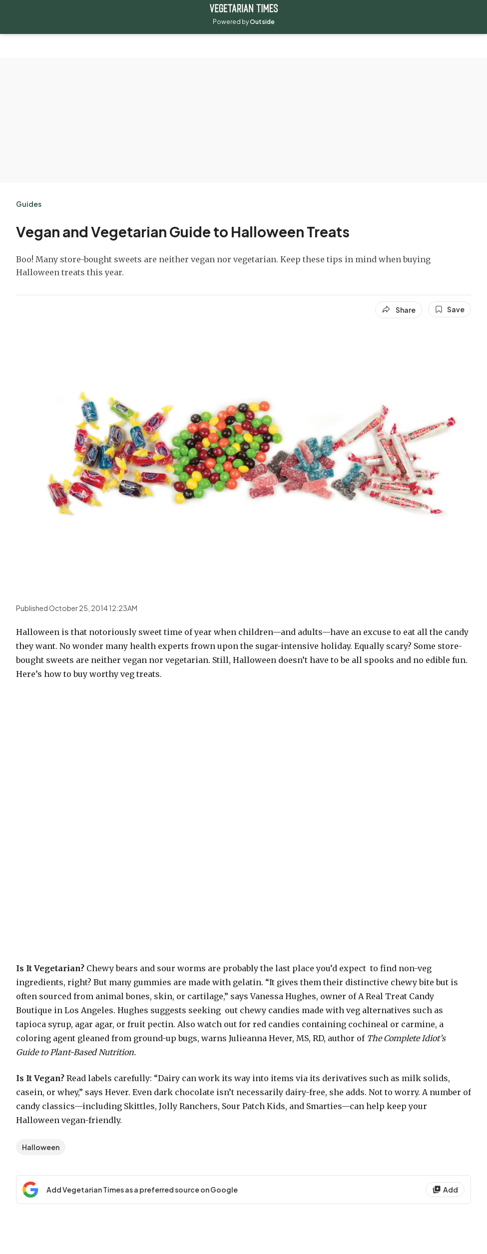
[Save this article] (449, 309)
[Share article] (398, 309)
